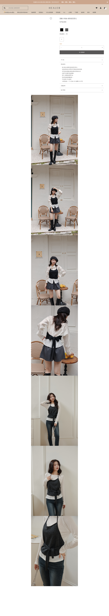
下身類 (76, 12)
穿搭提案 (58, 12)
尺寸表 (62, 59)
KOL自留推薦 (49, 12)
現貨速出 (41, 12)
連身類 (82, 12)
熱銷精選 (33, 12)
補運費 (94, 12)
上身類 (70, 12)
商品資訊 (63, 64)
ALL (64, 12)
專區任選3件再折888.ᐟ (22, 12)
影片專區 (63, 90)
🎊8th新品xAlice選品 (9, 12)
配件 (88, 12)
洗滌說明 (63, 85)
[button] (100, 8)
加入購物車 (82, 52)
